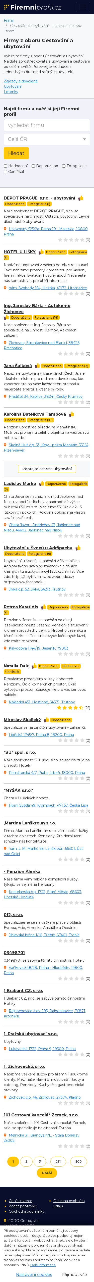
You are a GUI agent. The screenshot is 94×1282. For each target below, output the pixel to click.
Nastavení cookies (34, 1274)
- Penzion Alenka (22, 871)
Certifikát (16, 171)
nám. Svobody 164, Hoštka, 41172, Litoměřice (48, 288)
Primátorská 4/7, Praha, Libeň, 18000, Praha (47, 772)
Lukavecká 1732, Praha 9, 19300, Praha (42, 1049)
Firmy (9, 20)
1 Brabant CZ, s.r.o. (23, 990)
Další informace (43, 1265)
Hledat (16, 153)
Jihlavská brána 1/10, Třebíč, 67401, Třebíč (44, 935)
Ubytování (13, 86)
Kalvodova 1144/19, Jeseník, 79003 (38, 648)
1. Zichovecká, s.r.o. (24, 1066)
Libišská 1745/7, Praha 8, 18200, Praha (41, 734)
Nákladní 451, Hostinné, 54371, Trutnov (42, 702)
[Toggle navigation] (83, 7)
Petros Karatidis (21, 607)
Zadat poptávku (23, 1206)
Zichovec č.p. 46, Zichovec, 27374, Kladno (45, 1097)
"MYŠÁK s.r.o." (18, 790)
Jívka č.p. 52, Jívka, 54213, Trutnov (37, 589)
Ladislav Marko (20, 483)
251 (58, 1161)
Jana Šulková (18, 365)
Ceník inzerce (20, 1201)
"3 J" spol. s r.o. (20, 752)
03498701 (14, 952)
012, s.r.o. (13, 914)
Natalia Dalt (16, 666)
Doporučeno (47, 166)
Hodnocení (18, 166)
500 (78, 1161)
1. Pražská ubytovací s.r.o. (31, 1033)
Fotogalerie (77, 166)
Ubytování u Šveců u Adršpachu (38, 548)
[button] (47, 139)
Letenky (11, 91)
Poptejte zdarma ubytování (47, 469)
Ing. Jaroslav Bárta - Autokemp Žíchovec (37, 308)
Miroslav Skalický (22, 719)
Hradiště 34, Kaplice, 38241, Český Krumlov (46, 396)
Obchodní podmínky (26, 1211)
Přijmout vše (74, 1274)
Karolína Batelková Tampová (35, 414)
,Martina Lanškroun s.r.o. (30, 823)
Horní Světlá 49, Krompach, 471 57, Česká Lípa (48, 805)
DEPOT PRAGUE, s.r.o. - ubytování (39, 198)
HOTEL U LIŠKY (20, 252)
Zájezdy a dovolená (21, 81)
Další (47, 1173)
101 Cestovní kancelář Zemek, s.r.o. (41, 1115)
